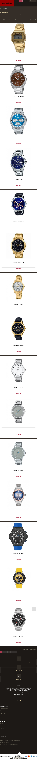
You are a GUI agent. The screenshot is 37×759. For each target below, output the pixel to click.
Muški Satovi (5, 8)
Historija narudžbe (4, 726)
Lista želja (2, 728)
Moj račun (2, 723)
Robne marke (3, 713)
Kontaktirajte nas (4, 708)
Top (19, 753)
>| (15, 652)
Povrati (1, 710)
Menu (20, 1)
